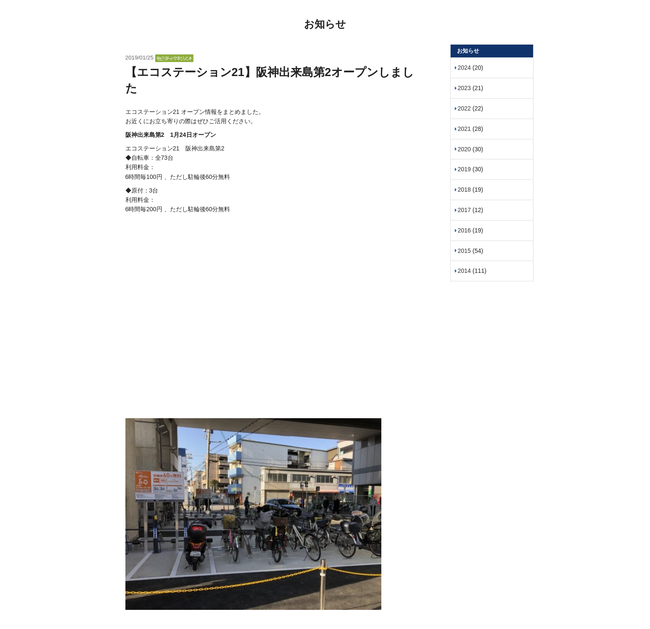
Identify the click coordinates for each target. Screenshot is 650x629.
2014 (464, 270)
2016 (464, 230)
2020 (464, 149)
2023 (464, 88)
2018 (464, 189)
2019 (464, 169)
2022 (464, 108)
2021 (464, 128)
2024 (464, 67)
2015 (464, 250)
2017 (464, 210)
